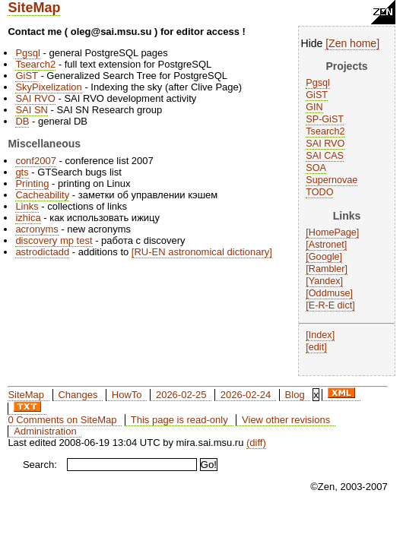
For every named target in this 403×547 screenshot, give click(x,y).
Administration (45, 431)
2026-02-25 (181, 394)
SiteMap (34, 7)
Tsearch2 (325, 131)
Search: (40, 464)
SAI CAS (325, 155)
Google (324, 256)
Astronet (326, 244)
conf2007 (35, 160)
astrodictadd (42, 252)
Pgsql (318, 82)
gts (21, 172)
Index (320, 335)
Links (26, 206)
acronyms (36, 229)
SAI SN (31, 109)
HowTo (127, 394)
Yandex (325, 281)
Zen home (352, 43)
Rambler (327, 269)
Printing (32, 183)
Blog (295, 394)
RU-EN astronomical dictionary (201, 252)
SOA (316, 168)
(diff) (256, 442)
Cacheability (42, 195)
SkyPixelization (48, 87)
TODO (319, 192)
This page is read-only (179, 419)
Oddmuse (330, 293)
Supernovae (331, 180)
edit (316, 347)
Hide (312, 43)
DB (22, 121)
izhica (27, 217)
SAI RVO (325, 143)
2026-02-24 (246, 394)
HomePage (333, 232)
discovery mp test (53, 240)
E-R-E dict (330, 305)
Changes (77, 394)
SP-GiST (325, 119)
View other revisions (286, 419)
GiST (317, 95)
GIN (314, 107)
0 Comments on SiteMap (62, 419)
